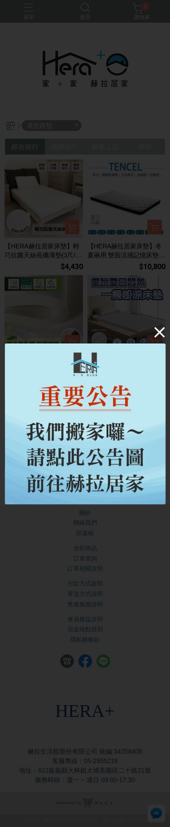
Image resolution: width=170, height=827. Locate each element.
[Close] (160, 332)
